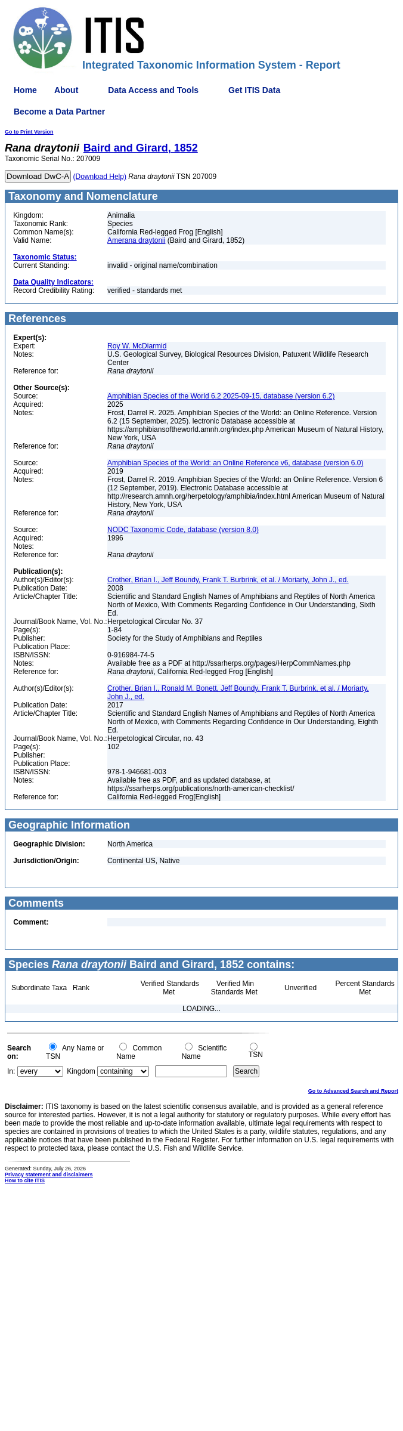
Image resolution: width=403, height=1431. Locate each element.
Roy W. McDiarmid (136, 346)
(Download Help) (99, 176)
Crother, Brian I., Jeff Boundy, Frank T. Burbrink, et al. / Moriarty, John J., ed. (228, 580)
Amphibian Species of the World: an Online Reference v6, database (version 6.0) (235, 463)
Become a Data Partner (59, 111)
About (66, 90)
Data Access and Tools (153, 90)
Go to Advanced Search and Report (353, 1091)
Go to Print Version (29, 132)
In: (11, 1071)
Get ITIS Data (254, 90)
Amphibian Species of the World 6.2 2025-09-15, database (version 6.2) (220, 396)
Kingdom (81, 1071)
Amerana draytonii (136, 240)
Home (25, 90)
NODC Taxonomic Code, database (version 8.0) (183, 530)
